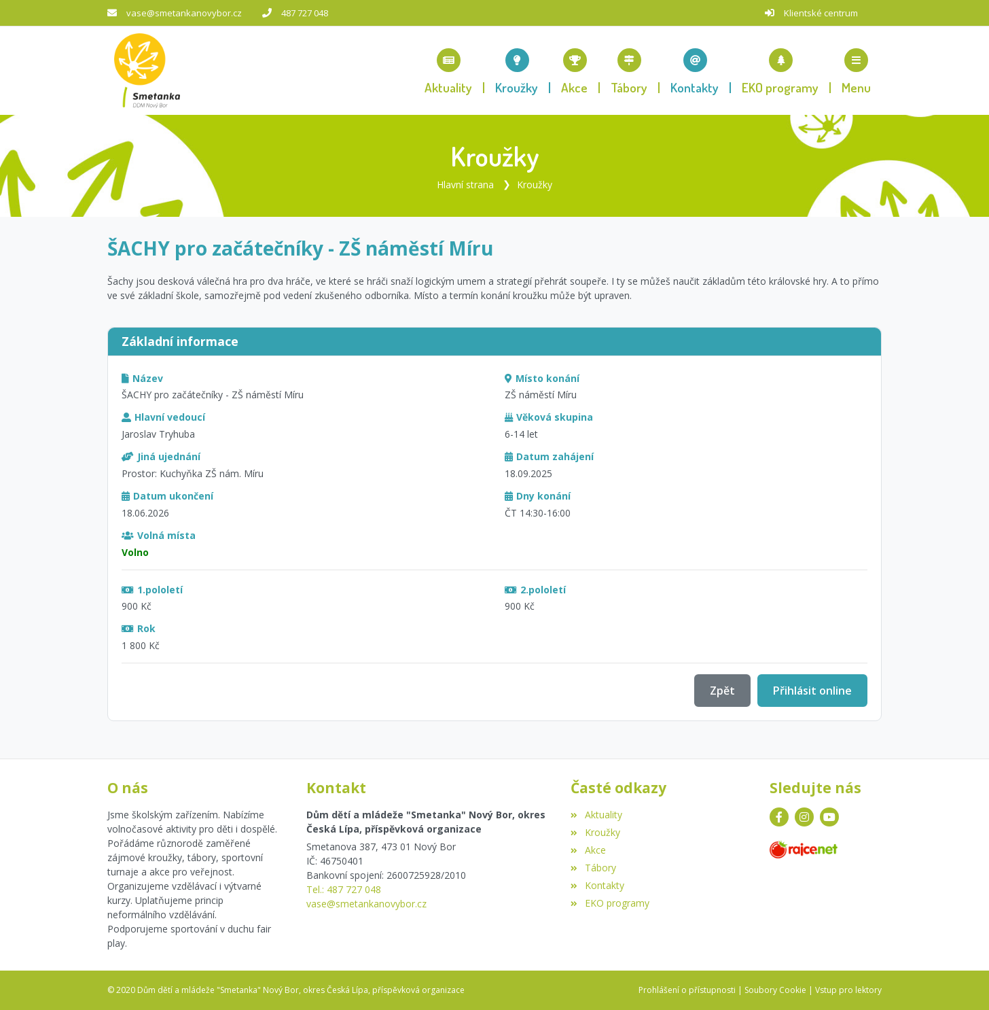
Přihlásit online (812, 690)
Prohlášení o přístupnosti (687, 990)
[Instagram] (804, 816)
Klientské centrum (821, 13)
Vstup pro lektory (848, 990)
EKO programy (610, 902)
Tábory (593, 867)
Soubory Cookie (775, 990)
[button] (856, 71)
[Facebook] (779, 816)
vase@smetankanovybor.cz (184, 13)
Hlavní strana (465, 184)
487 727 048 (304, 13)
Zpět (722, 690)
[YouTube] (829, 816)
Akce (588, 849)
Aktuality (596, 814)
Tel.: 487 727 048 (343, 889)
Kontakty (597, 885)
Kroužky (534, 184)
